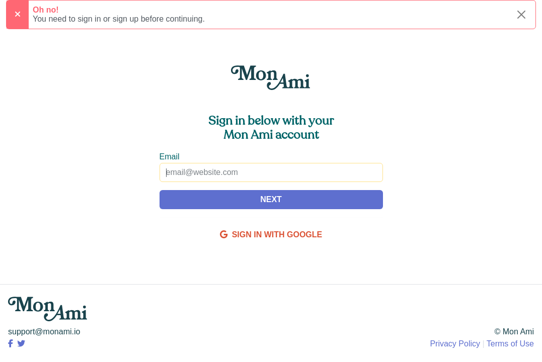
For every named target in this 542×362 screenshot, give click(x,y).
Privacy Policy (455, 343)
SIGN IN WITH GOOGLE (271, 234)
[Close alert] (521, 15)
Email (170, 156)
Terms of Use (510, 343)
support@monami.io (44, 331)
